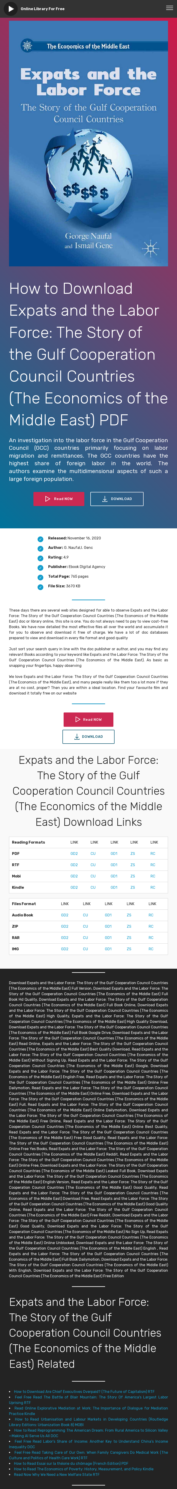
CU (93, 853)
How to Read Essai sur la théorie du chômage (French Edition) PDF (71, 1463)
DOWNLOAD (117, 499)
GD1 (114, 853)
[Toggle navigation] (169, 8)
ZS (132, 853)
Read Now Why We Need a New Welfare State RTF (57, 1474)
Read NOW (58, 499)
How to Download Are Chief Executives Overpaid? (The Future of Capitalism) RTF (84, 1391)
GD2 (74, 853)
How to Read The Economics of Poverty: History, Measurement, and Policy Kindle (83, 1469)
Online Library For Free (43, 9)
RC (152, 853)
